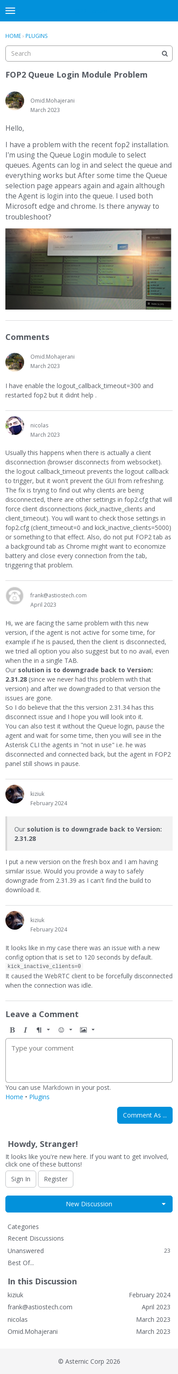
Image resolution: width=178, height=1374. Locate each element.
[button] (12, 1030)
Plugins (39, 1097)
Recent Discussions (36, 1238)
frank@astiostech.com (58, 595)
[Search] (165, 54)
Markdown (57, 1087)
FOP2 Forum (89, 11)
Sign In (20, 1179)
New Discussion (89, 1204)
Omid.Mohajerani (52, 100)
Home (14, 1097)
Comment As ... (145, 1115)
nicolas (39, 425)
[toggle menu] (10, 11)
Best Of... (21, 1262)
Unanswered (89, 1250)
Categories (23, 1226)
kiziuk (37, 794)
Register (56, 1179)
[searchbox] (89, 54)
